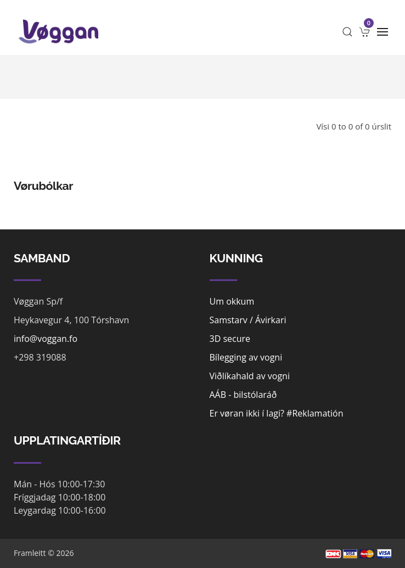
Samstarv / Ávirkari (248, 320)
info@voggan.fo (45, 339)
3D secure (230, 339)
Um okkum (232, 301)
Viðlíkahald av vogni (250, 376)
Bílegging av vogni (246, 357)
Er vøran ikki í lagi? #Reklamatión (277, 413)
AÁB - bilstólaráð (243, 395)
